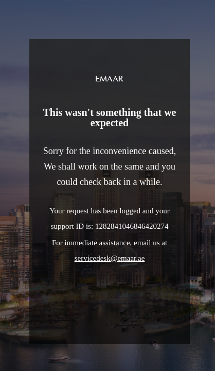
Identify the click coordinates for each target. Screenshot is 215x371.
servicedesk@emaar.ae (110, 258)
